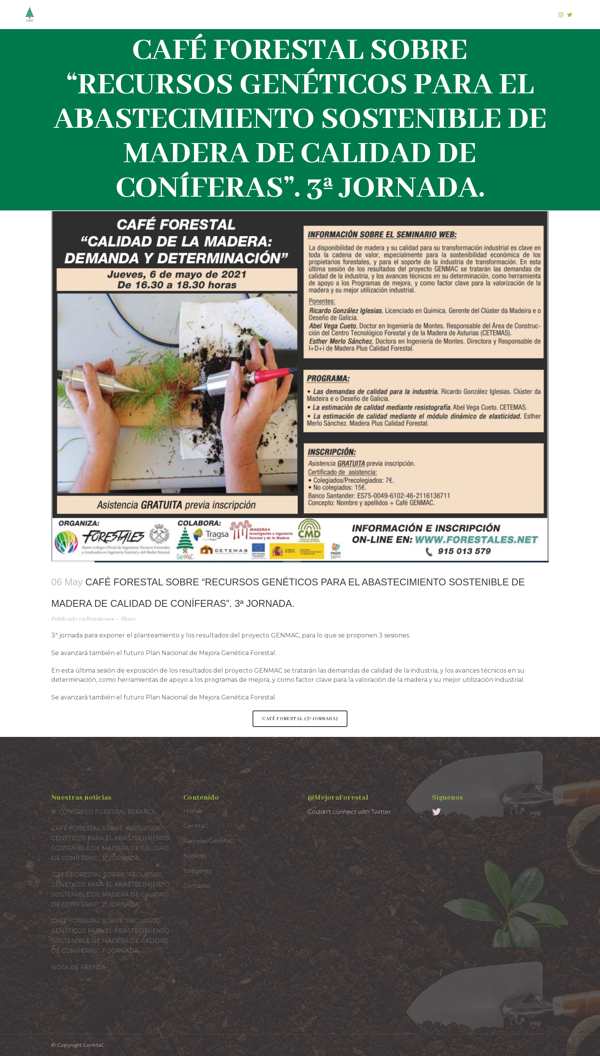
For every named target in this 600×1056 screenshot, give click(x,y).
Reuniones (100, 619)
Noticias (194, 855)
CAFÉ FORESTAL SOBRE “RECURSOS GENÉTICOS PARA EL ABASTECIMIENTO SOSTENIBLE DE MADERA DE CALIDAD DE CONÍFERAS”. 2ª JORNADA (110, 889)
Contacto (196, 885)
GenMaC (195, 825)
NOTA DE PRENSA (78, 967)
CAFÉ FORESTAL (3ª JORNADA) (300, 719)
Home (192, 811)
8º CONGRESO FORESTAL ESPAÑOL (104, 811)
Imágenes (197, 870)
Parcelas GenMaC (208, 840)
